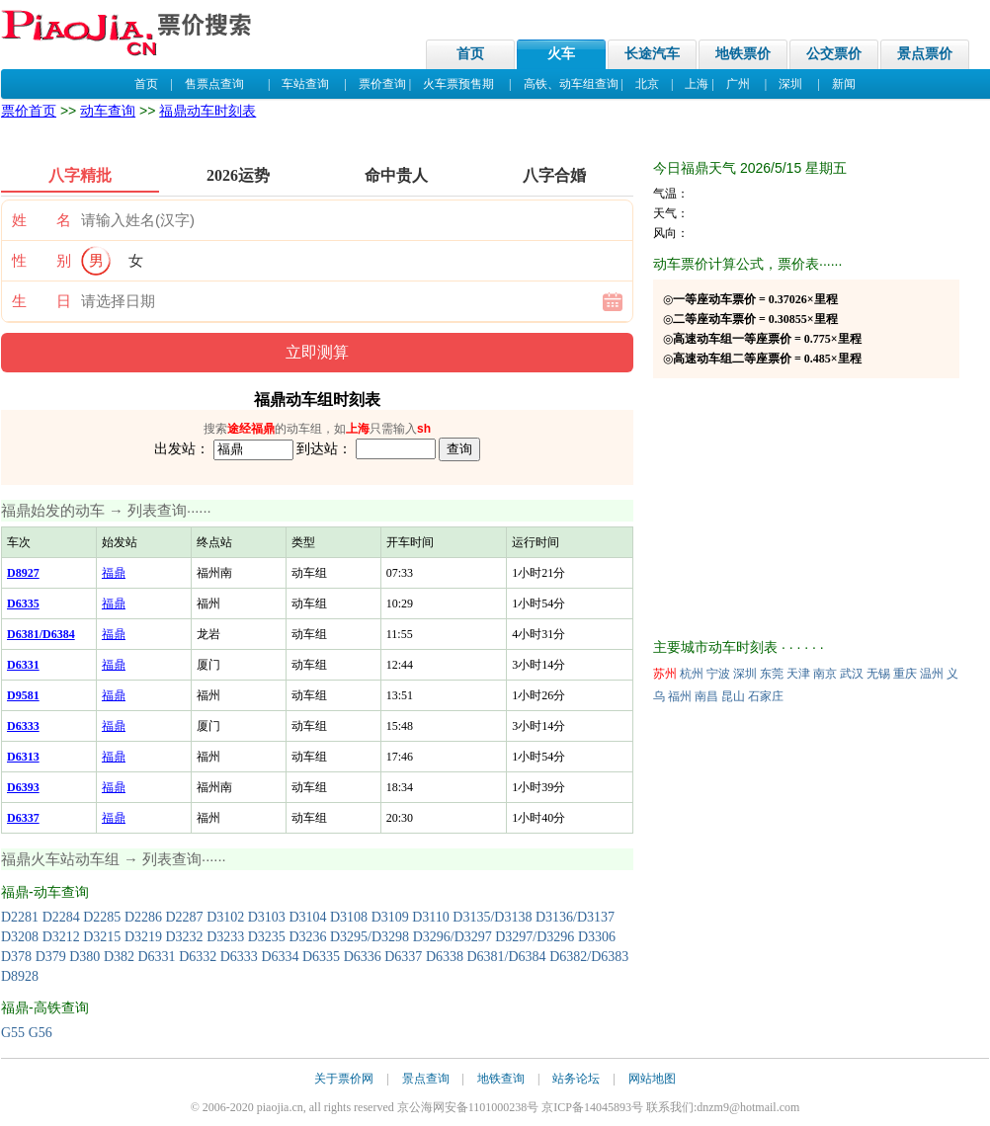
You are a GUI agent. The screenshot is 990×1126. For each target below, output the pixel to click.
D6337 (403, 956)
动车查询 (107, 111)
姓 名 (41, 220)
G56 (40, 1032)
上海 (696, 84)
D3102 (225, 917)
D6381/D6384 (506, 956)
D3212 (61, 936)
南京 (825, 674)
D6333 (239, 956)
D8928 (20, 976)
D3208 (20, 936)
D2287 (185, 917)
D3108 (349, 917)
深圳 (790, 84)
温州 (932, 674)
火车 (561, 53)
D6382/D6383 (588, 956)
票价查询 (382, 84)
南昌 (706, 696)
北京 (647, 84)
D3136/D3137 (575, 917)
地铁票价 (743, 53)
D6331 (157, 956)
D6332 (197, 956)
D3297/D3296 (534, 936)
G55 (13, 1032)
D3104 (307, 917)
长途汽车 (652, 53)
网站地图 (652, 1079)
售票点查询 (214, 84)
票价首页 (28, 111)
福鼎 (113, 573)
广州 (738, 84)
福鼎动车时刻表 (207, 111)
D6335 (321, 956)
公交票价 (834, 53)
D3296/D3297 (452, 936)
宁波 (718, 674)
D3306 (597, 936)
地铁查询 (501, 1079)
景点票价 (924, 53)
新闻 (844, 84)
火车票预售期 (458, 84)
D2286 (143, 917)
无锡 (878, 674)
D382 (119, 956)
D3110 (431, 917)
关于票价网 (343, 1079)
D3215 (102, 936)
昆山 (733, 696)
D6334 (279, 956)
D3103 (267, 917)
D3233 (225, 936)
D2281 (20, 917)
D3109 (390, 917)
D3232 (185, 936)
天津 (798, 674)
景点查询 (426, 1079)
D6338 (444, 956)
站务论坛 (576, 1079)
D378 (16, 956)
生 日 (41, 301)
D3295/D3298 (369, 936)
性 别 (41, 261)
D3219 (143, 936)
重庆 (905, 674)
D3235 (267, 936)
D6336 (362, 956)
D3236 (307, 936)
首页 (470, 53)
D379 (51, 956)
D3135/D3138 (492, 917)
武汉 (852, 674)
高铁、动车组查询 (571, 84)
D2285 (102, 917)
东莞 (772, 674)
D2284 (61, 917)
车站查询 (305, 84)
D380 (84, 956)
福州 (680, 696)
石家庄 (766, 696)
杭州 (691, 674)
